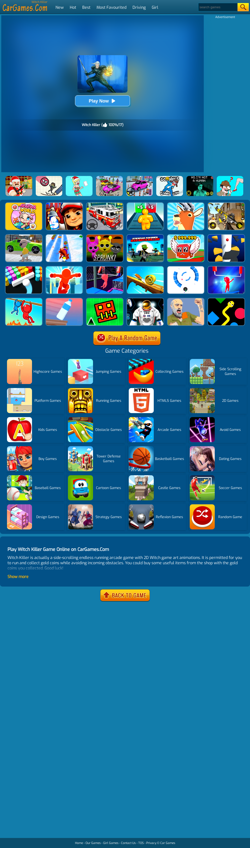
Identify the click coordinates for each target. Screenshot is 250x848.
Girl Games (110, 843)
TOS (141, 843)
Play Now (102, 101)
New (60, 7)
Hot (73, 7)
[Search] (217, 7)
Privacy (151, 843)
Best (86, 7)
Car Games (167, 843)
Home (79, 843)
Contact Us (128, 843)
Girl (155, 7)
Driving (139, 7)
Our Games (93, 843)
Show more (18, 576)
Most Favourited (111, 7)
